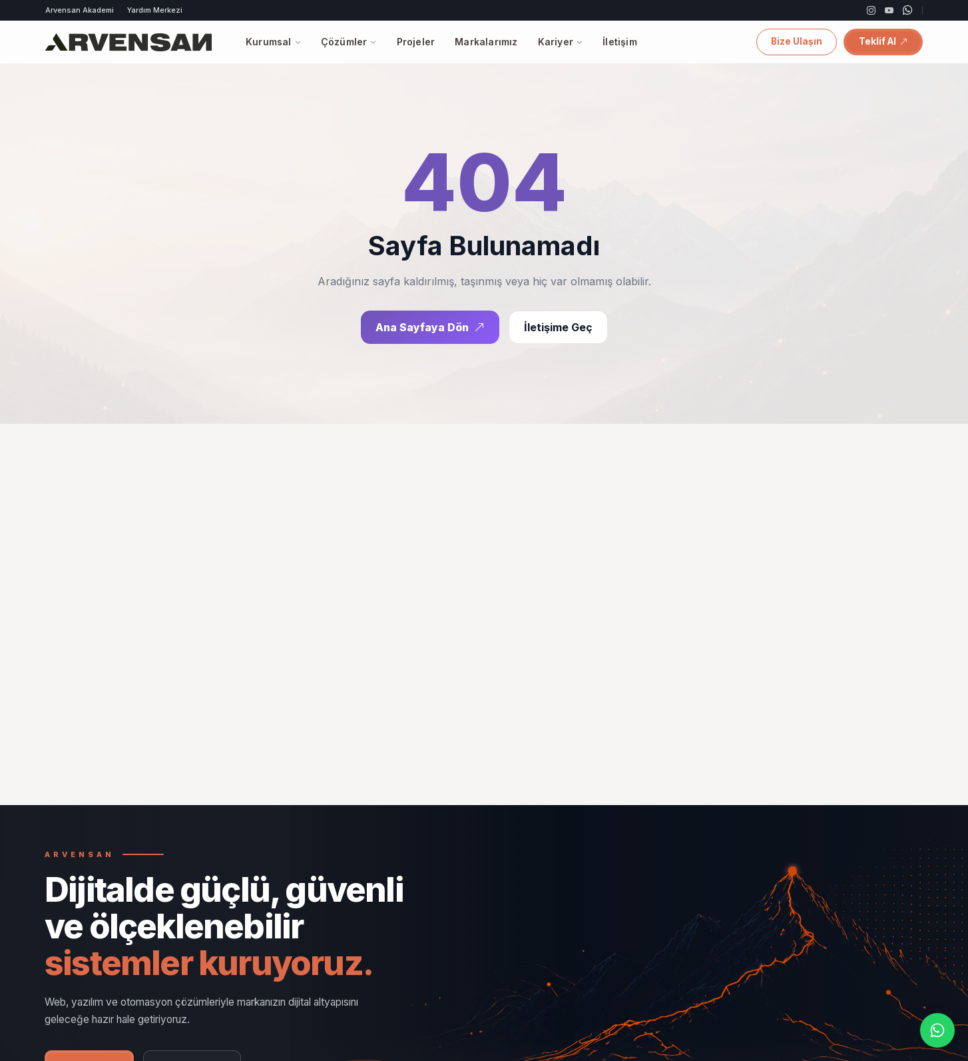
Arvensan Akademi (79, 10)
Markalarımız (486, 41)
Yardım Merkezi (154, 10)
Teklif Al (883, 41)
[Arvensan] (128, 42)
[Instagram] (871, 10)
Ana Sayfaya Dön (430, 328)
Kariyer (560, 41)
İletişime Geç (558, 328)
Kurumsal (273, 41)
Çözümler (349, 41)
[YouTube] (889, 10)
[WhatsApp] (908, 10)
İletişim (620, 41)
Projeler (416, 41)
